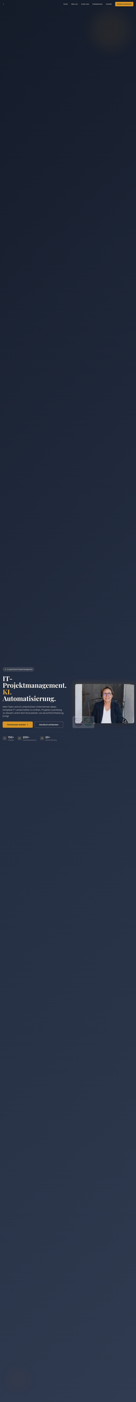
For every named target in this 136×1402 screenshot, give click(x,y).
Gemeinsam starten (17, 725)
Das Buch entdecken (49, 725)
